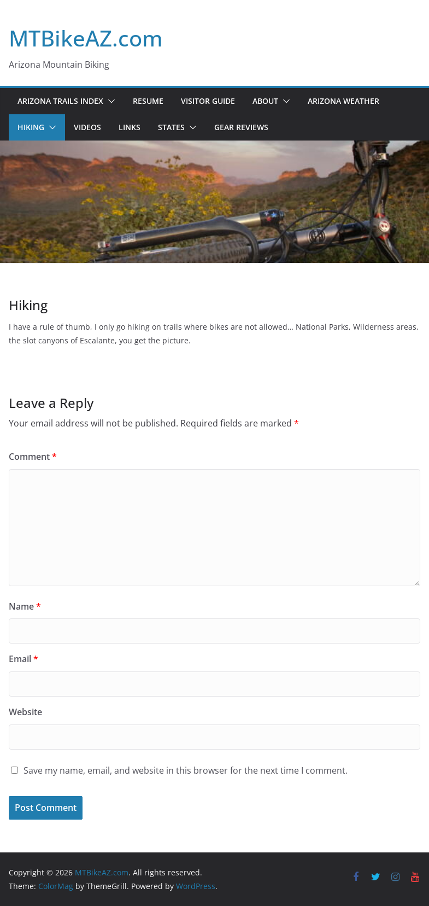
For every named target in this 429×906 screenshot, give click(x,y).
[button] (109, 101)
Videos (87, 127)
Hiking (30, 127)
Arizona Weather (343, 101)
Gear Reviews (241, 127)
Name (25, 606)
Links (129, 127)
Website (25, 712)
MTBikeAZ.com (86, 38)
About (265, 101)
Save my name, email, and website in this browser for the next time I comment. (185, 770)
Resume (148, 101)
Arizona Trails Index (60, 101)
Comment (33, 457)
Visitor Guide (208, 101)
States (171, 127)
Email (23, 659)
